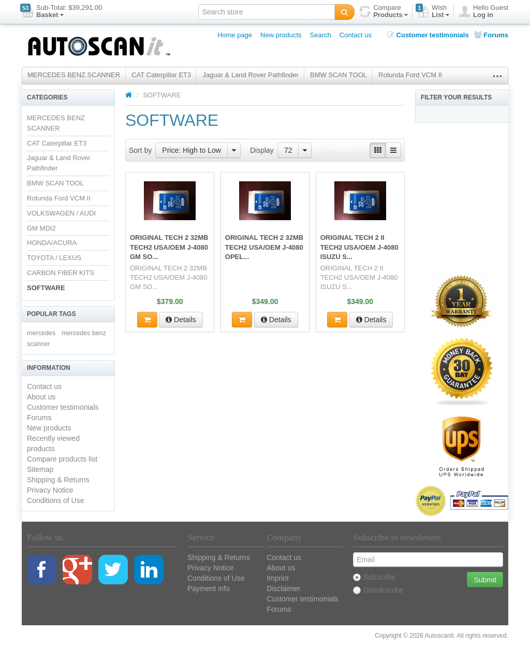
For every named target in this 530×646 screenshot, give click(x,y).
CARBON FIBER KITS (60, 273)
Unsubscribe (378, 590)
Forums (491, 35)
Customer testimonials (428, 35)
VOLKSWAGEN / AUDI (61, 213)
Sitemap (40, 469)
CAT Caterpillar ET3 (161, 75)
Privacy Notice (50, 490)
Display (262, 150)
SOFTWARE (46, 288)
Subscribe (374, 577)
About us (41, 397)
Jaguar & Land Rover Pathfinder (250, 75)
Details (181, 319)
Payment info (208, 588)
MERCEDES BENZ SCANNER (73, 75)
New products (280, 35)
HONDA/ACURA (52, 243)
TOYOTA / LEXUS (54, 258)
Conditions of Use (55, 500)
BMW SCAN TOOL (338, 75)
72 (288, 150)
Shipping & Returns (58, 480)
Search (320, 35)
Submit (485, 580)
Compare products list (62, 459)
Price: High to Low (191, 150)
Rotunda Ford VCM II (410, 75)
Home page (234, 35)
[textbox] (266, 12)
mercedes (41, 333)
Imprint (278, 578)
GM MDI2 (41, 228)
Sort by (140, 150)
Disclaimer (283, 588)
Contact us (356, 35)
